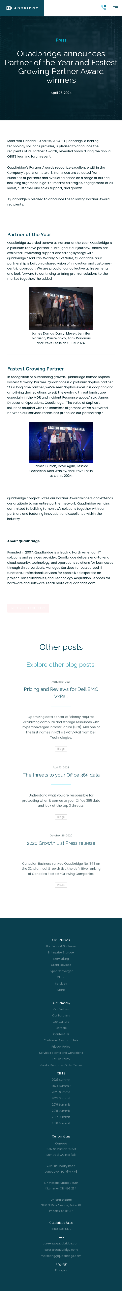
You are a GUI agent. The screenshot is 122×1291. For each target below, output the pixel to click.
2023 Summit (61, 1092)
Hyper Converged (61, 971)
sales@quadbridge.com (61, 1250)
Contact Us (61, 1034)
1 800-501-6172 (61, 1229)
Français (61, 1270)
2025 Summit (61, 1080)
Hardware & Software (61, 946)
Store (61, 990)
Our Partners (61, 1015)
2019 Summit (61, 1105)
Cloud (61, 977)
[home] (22, 8)
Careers (61, 1028)
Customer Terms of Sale (61, 1040)
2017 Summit (61, 1117)
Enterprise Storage (61, 952)
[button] (114, 11)
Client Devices (61, 965)
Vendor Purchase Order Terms (61, 1065)
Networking (61, 959)
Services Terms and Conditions (61, 1053)
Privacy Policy (61, 1047)
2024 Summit (61, 1086)
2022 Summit (61, 1098)
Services (61, 984)
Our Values (61, 1009)
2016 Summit (61, 1123)
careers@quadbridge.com (61, 1243)
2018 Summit (61, 1111)
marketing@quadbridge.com (61, 1256)
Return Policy (61, 1059)
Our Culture (61, 1022)
